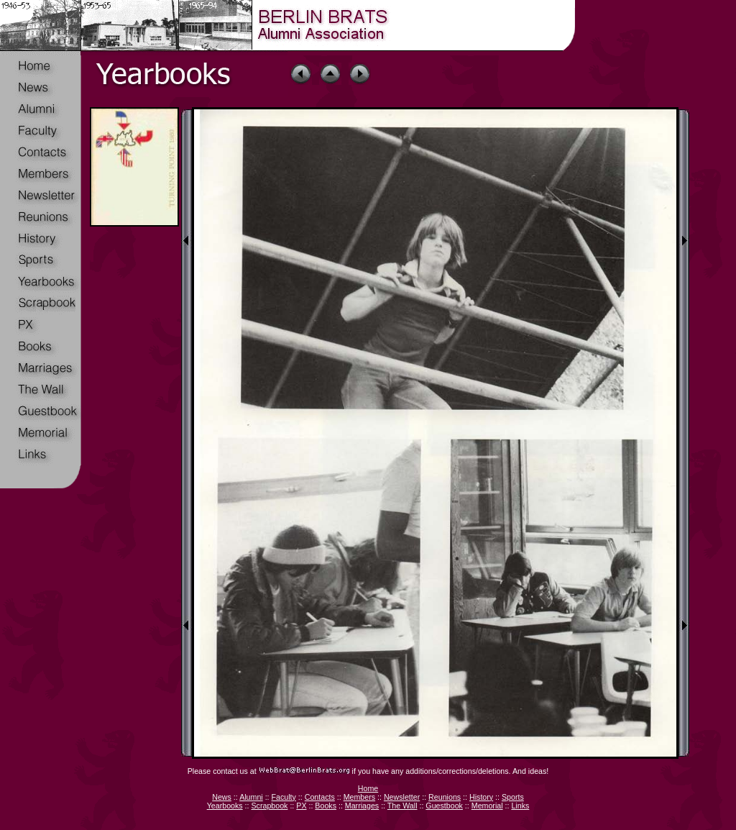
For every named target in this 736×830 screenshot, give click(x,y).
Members (359, 797)
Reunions (444, 797)
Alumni (251, 797)
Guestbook (444, 805)
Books (325, 805)
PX (301, 805)
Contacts (320, 797)
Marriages (362, 805)
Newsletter (402, 797)
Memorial (487, 805)
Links (520, 805)
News (221, 797)
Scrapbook (269, 805)
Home (368, 788)
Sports (513, 797)
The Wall (402, 805)
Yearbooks (225, 805)
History (481, 797)
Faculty (284, 797)
